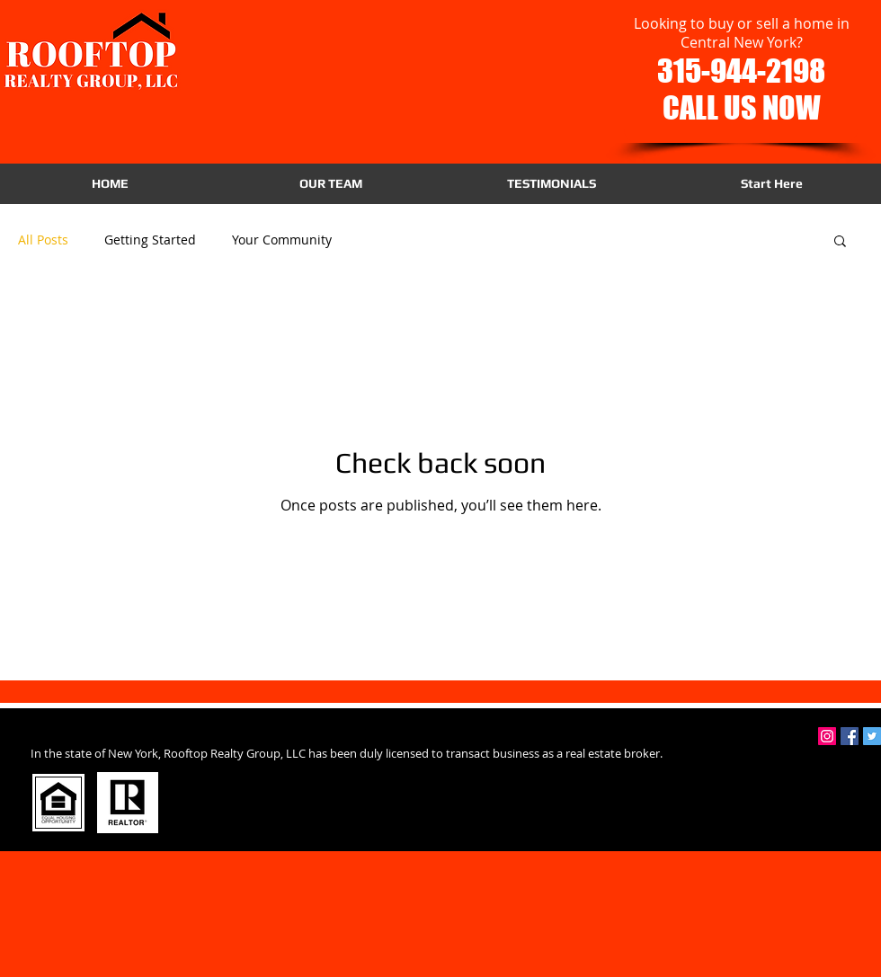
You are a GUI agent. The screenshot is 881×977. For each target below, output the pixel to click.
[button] (840, 242)
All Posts (43, 239)
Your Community (282, 239)
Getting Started (150, 239)
